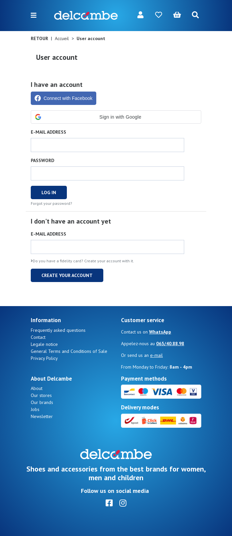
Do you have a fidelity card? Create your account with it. (82, 260)
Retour (39, 38)
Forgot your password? (51, 203)
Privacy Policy (44, 358)
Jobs (35, 409)
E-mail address (48, 132)
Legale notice (44, 344)
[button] (116, 117)
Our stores (41, 395)
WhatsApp (160, 332)
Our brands (42, 402)
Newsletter (42, 416)
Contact (38, 337)
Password (42, 160)
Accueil (62, 38)
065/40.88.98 (170, 344)
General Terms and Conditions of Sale (69, 351)
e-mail (156, 355)
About (36, 388)
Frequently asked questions (58, 330)
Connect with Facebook (63, 98)
